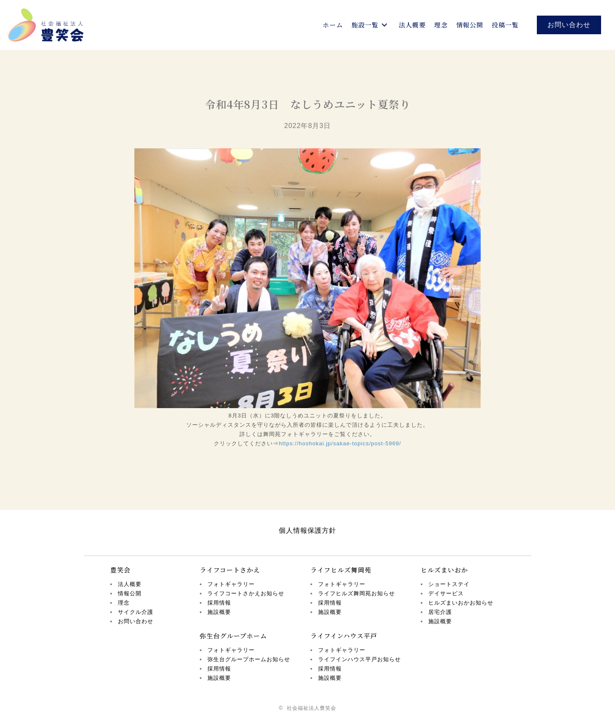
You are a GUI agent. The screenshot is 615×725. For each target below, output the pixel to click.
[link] (332, 25)
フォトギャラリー (231, 584)
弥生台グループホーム (233, 635)
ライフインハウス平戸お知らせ (359, 659)
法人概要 (130, 584)
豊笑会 (120, 569)
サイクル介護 (135, 612)
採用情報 (219, 603)
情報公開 (130, 593)
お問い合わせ (135, 621)
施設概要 (219, 612)
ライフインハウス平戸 (343, 635)
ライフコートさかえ (230, 569)
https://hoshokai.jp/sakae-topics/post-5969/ (340, 443)
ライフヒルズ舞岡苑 (340, 569)
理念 (124, 603)
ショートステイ (449, 584)
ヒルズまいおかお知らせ (460, 603)
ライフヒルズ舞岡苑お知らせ (356, 593)
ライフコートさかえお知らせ (245, 593)
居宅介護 (440, 612)
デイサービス (446, 593)
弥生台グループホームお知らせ (248, 659)
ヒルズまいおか (444, 569)
